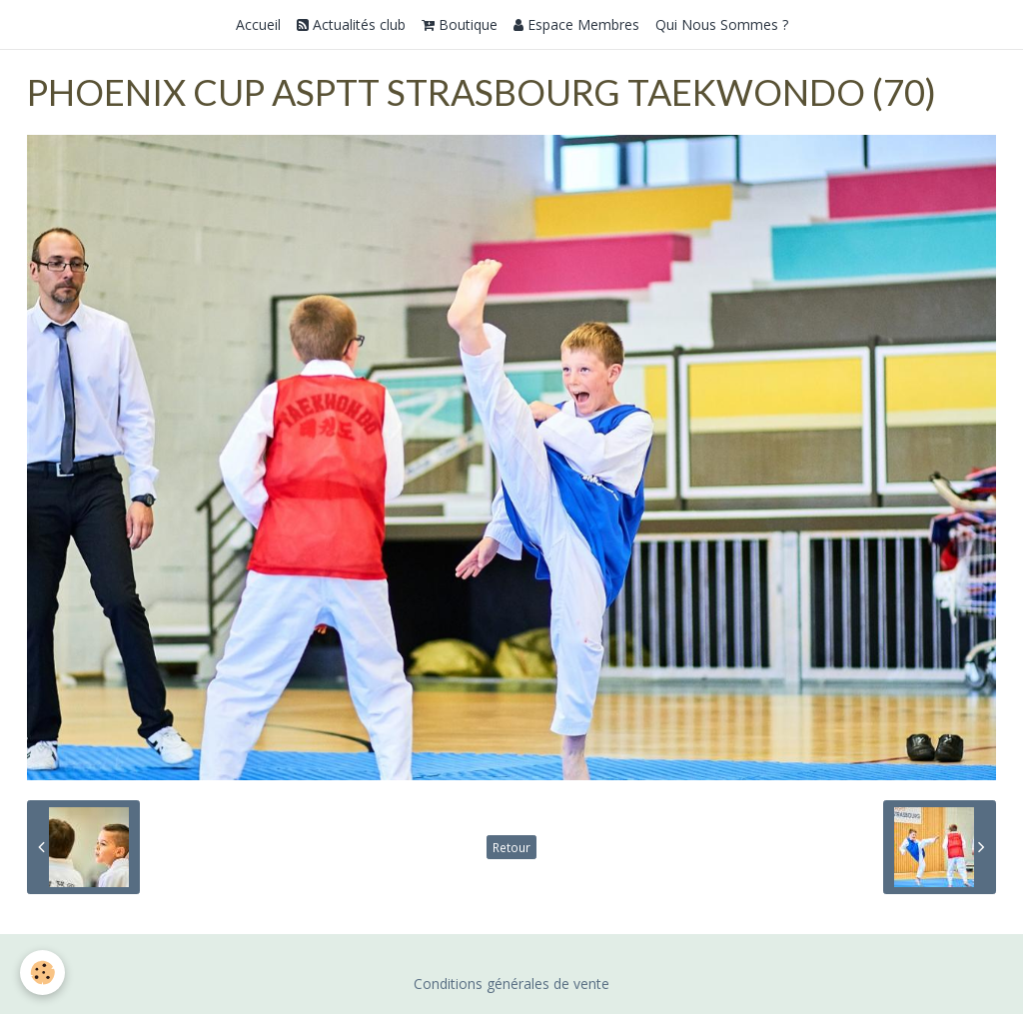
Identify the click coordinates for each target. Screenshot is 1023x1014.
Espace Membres (576, 24)
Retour (511, 847)
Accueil (258, 24)
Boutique (460, 24)
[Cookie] (42, 972)
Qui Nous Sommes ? (721, 24)
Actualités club (351, 24)
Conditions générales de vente (511, 983)
